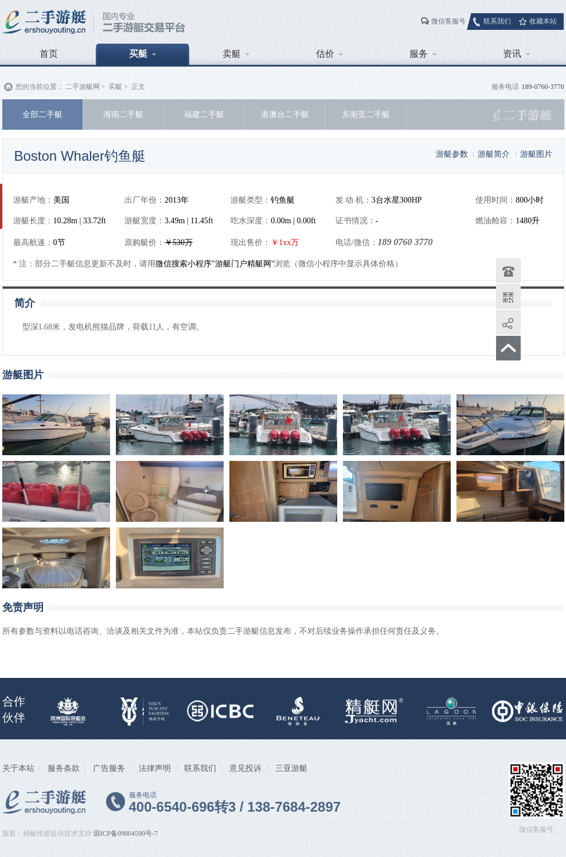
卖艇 (236, 54)
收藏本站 (543, 21)
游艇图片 (536, 153)
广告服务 (109, 768)
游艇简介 (494, 153)
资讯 (516, 54)
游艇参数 (452, 153)
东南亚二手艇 (366, 114)
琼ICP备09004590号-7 (125, 833)
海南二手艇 (123, 114)
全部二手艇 (42, 114)
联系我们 (497, 21)
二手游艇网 (82, 87)
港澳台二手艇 (285, 114)
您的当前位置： (39, 87)
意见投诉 (245, 768)
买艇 (142, 54)
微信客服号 (448, 21)
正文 (138, 87)
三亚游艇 (291, 768)
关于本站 (18, 768)
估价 (329, 54)
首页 (49, 54)
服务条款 (64, 768)
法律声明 (155, 768)
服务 (422, 54)
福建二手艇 (204, 114)
